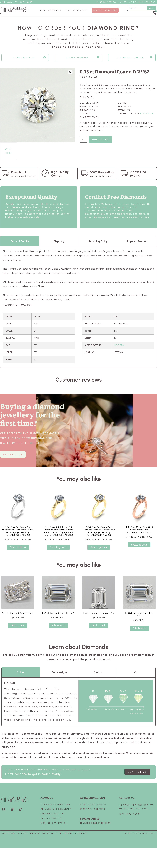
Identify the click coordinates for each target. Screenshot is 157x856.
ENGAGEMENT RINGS (50, 10)
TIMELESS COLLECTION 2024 (95, 823)
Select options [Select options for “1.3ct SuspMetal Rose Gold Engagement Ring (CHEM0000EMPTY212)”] (139, 544)
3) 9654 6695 (24, 2)
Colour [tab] (21, 672)
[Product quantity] (83, 139)
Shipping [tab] (59, 241)
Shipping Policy (52, 813)
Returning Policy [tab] (98, 241)
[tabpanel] (78, 306)
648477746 (146, 113)
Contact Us (126, 797)
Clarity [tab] (98, 672)
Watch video (8, 151)
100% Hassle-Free (102, 172)
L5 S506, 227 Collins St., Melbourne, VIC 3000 (126, 2)
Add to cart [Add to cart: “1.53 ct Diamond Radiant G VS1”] (17, 625)
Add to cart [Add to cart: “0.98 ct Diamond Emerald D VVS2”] (139, 628)
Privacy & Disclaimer (56, 809)
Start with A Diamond (93, 804)
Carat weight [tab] (59, 672)
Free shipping (20, 172)
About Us (47, 797)
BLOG (68, 10)
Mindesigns (148, 833)
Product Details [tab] (20, 241)
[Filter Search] (141, 8)
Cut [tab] (136, 672)
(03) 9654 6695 (129, 814)
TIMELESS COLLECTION (105, 10)
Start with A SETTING (92, 809)
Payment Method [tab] (137, 241)
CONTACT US (80, 10)
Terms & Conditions (55, 804)
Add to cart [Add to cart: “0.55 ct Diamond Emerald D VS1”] (98, 625)
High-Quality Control (60, 173)
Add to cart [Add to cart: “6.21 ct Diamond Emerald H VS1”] (58, 625)
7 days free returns (138, 173)
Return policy (51, 818)
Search (151, 8)
